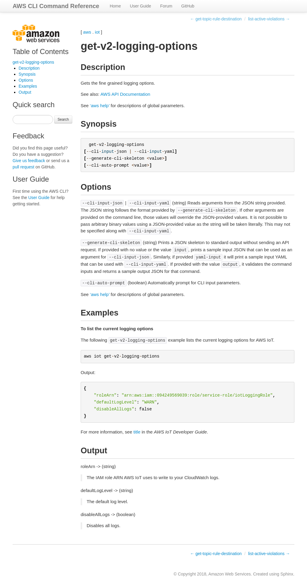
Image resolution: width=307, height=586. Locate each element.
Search (63, 119)
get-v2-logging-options (33, 62)
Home (115, 6)
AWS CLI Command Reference (56, 6)
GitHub (188, 6)
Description (29, 68)
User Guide (140, 6)
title (136, 431)
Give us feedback (29, 160)
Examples (28, 86)
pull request (23, 167)
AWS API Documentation (125, 94)
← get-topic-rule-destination (216, 19)
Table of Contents (41, 51)
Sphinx (286, 574)
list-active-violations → (269, 19)
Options (26, 80)
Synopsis (27, 74)
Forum (166, 6)
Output (25, 92)
